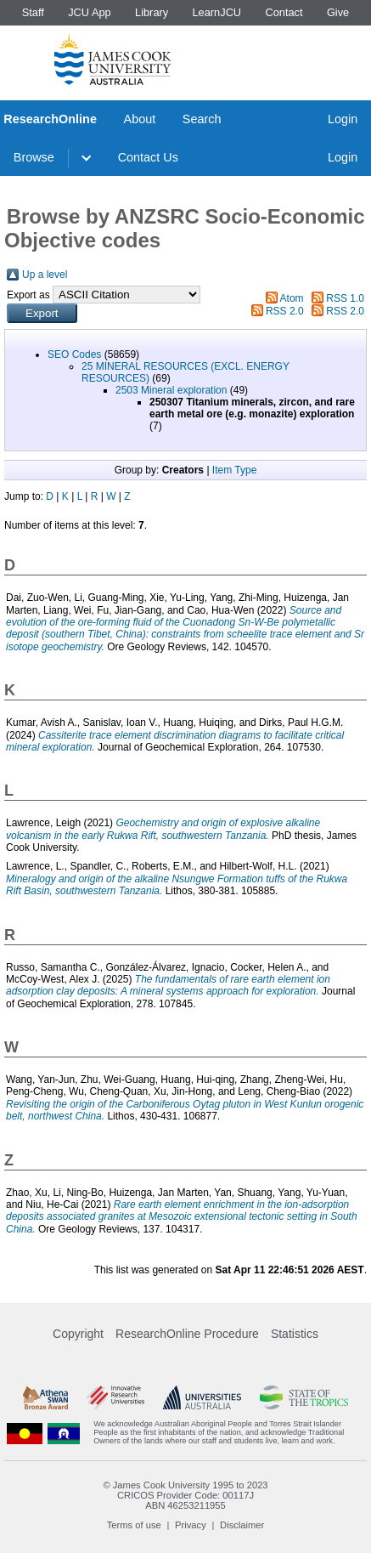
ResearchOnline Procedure (187, 1333)
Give (338, 12)
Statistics (294, 1333)
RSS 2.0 (285, 311)
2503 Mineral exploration (171, 390)
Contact (283, 12)
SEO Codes (74, 354)
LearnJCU (217, 12)
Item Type (234, 470)
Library (151, 12)
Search (202, 119)
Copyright (78, 1333)
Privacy (190, 1525)
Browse (34, 157)
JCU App (89, 12)
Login (342, 119)
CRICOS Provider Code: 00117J (185, 1495)
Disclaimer (242, 1525)
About (140, 119)
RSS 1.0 (345, 298)
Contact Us (148, 157)
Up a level (44, 275)
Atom (292, 298)
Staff (33, 12)
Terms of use (134, 1525)
